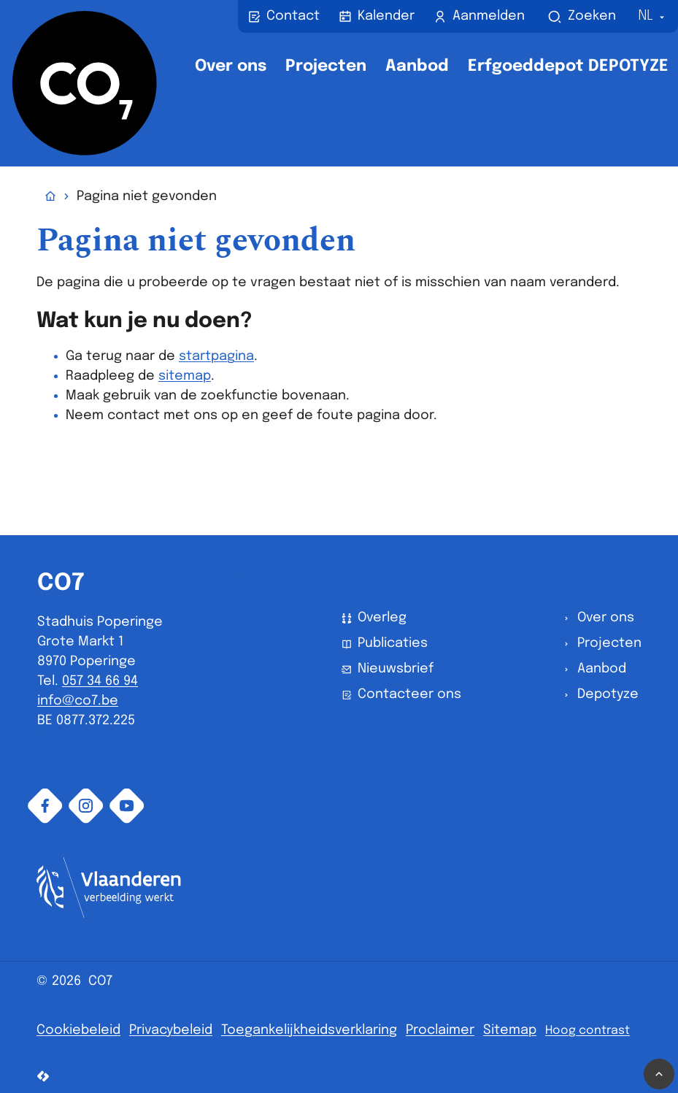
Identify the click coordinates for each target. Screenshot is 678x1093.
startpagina (216, 356)
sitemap (184, 376)
